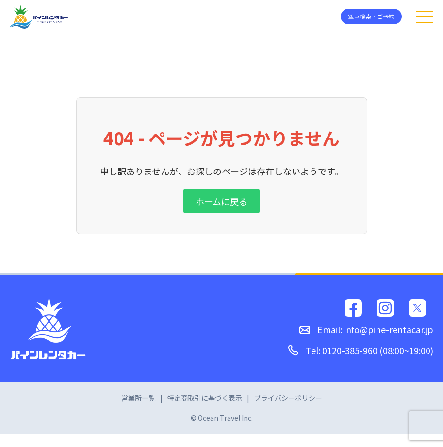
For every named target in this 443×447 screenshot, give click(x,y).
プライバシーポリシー (288, 398)
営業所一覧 (138, 398)
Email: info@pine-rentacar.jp (366, 329)
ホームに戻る (221, 201)
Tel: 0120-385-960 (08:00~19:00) (360, 350)
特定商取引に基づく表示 (204, 398)
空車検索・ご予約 (371, 16)
